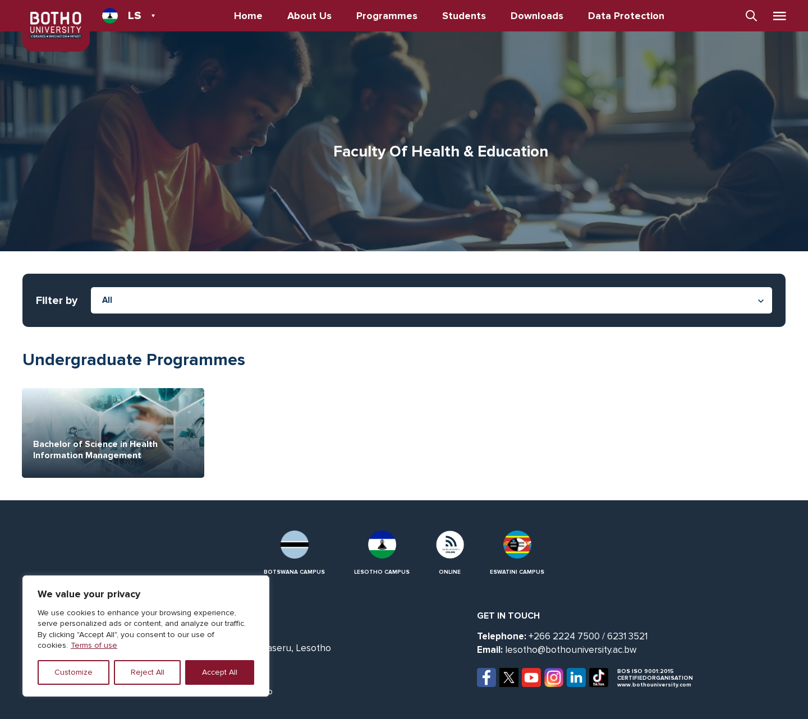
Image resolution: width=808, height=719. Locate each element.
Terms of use (94, 645)
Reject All (147, 672)
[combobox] (431, 300)
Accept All (219, 672)
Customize (73, 672)
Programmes (386, 16)
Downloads (537, 16)
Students (464, 16)
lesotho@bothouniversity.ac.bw (570, 650)
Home (248, 16)
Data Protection (626, 16)
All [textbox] (107, 300)
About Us (309, 16)
